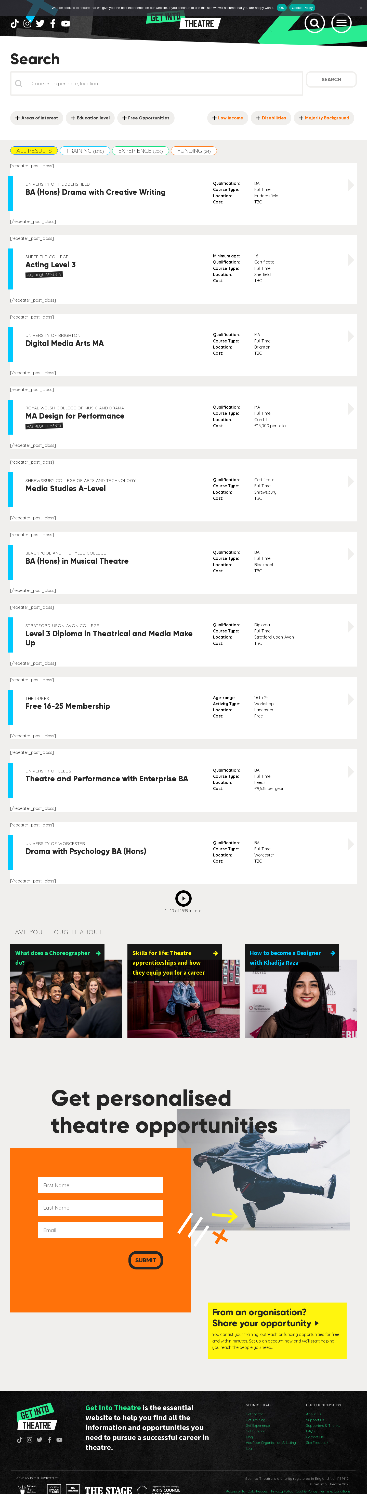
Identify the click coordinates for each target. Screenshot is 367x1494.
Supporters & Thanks (323, 1411)
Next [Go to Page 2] (185, 905)
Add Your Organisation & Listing (271, 1428)
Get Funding (255, 1416)
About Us (313, 1399)
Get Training (255, 1405)
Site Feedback (317, 1428)
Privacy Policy (282, 1476)
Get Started (255, 1399)
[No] (360, 7)
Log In (251, 1433)
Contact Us (314, 1422)
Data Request (258, 1476)
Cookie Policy (306, 1476)
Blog (249, 1422)
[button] (34, 158)
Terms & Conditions (335, 1476)
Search (331, 87)
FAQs (310, 1416)
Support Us (315, 1405)
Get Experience (258, 1411)
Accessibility (235, 1476)
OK (281, 8)
